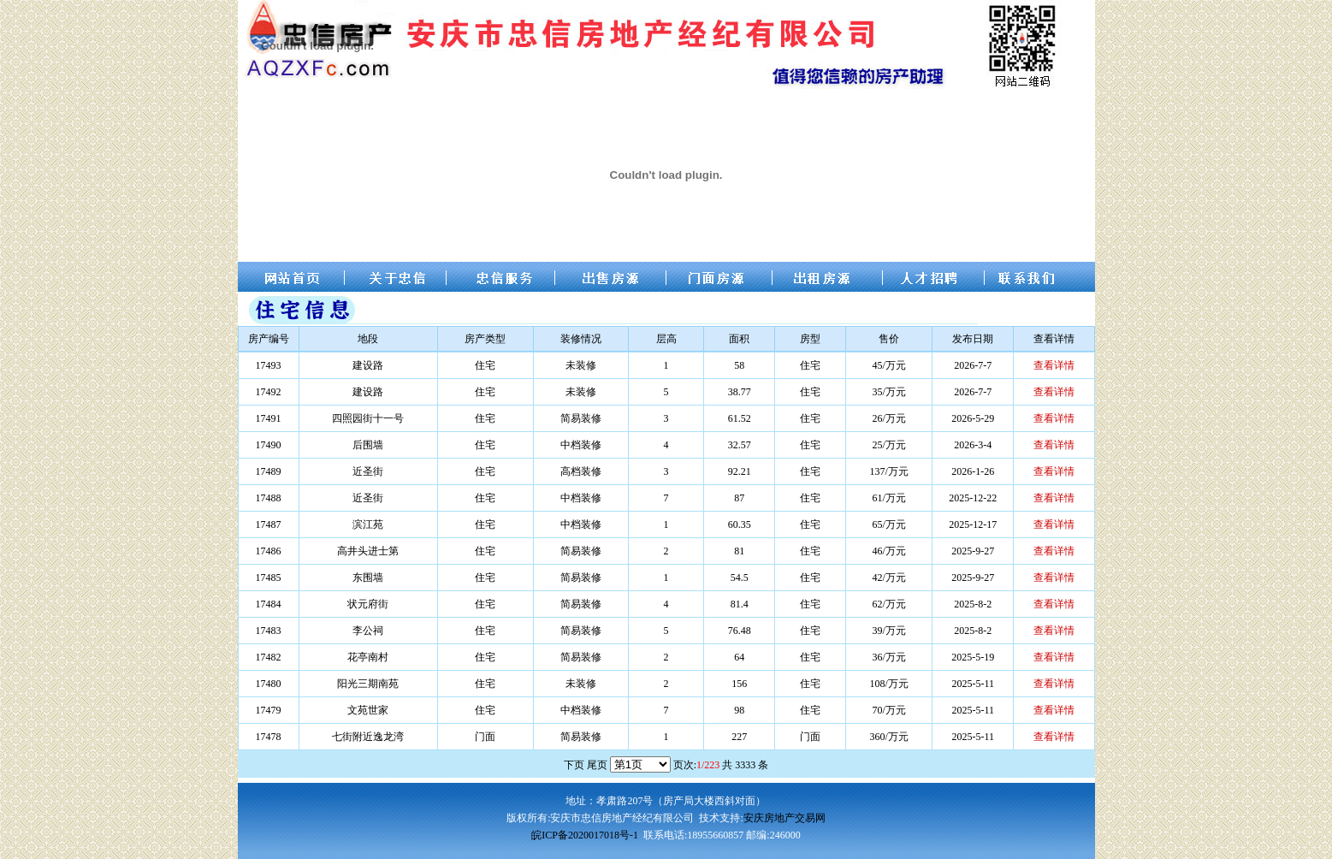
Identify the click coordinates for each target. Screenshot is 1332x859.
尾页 (597, 765)
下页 (574, 765)
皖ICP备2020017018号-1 (584, 835)
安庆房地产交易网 (784, 818)
